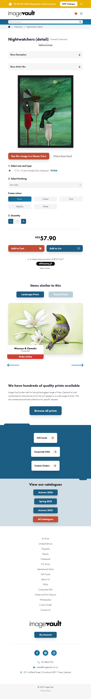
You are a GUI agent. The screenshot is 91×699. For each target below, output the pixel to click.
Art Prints (45, 538)
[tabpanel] (45, 330)
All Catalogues (45, 519)
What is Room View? (62, 155)
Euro (71, 198)
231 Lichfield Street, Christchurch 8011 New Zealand (45, 672)
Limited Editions (45, 543)
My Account (45, 634)
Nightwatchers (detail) (34, 27)
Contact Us (45, 609)
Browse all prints (45, 411)
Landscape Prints (30, 294)
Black (19, 198)
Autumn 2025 (45, 510)
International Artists (45, 569)
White (45, 206)
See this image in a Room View (28, 156)
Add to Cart (26, 248)
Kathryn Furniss (45, 44)
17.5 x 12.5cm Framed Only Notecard (32, 170)
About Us (45, 579)
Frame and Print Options (45, 594)
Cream (45, 198)
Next (77, 365)
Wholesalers (45, 599)
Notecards (18, 27)
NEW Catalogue (68, 4)
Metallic (19, 206)
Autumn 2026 (45, 492)
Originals (45, 548)
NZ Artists (45, 564)
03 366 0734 (45, 662)
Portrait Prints (61, 294)
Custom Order (45, 604)
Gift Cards (45, 574)
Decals (45, 553)
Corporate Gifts (45, 589)
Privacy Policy (46, 690)
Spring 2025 (45, 501)
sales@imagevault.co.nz (45, 667)
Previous (13, 365)
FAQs (45, 584)
